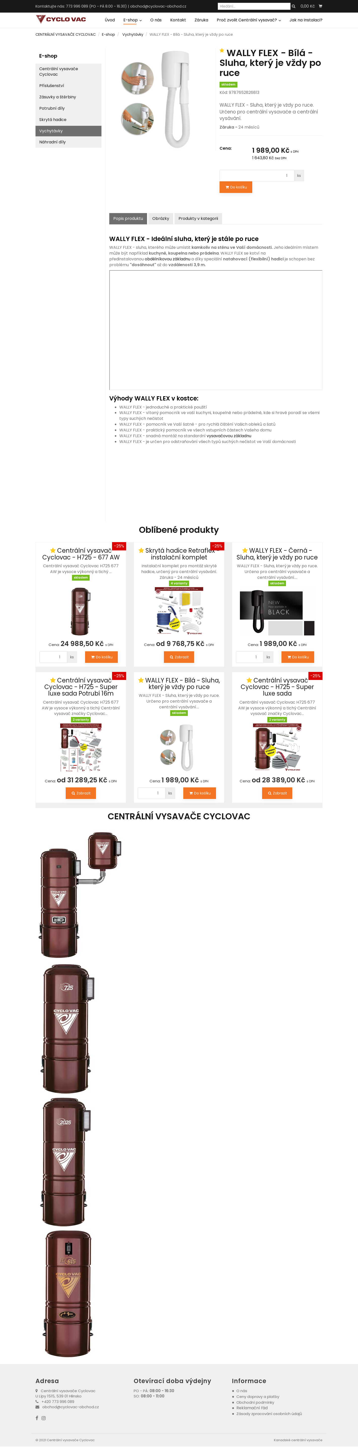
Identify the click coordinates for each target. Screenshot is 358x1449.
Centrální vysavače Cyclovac (58, 71)
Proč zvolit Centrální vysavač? (249, 20)
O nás (156, 20)
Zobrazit (179, 657)
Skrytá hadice (52, 120)
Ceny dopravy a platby (257, 1396)
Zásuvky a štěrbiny (57, 97)
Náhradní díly (52, 142)
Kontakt (178, 20)
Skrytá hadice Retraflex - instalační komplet (183, 553)
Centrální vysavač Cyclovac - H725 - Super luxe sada (277, 687)
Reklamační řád (252, 1408)
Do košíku (236, 187)
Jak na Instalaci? (306, 20)
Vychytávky (132, 34)
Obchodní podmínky (255, 1402)
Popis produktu (128, 218)
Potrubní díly (52, 108)
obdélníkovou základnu (167, 259)
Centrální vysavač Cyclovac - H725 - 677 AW (81, 553)
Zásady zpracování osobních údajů (269, 1413)
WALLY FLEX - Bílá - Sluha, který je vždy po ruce (182, 683)
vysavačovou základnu (228, 436)
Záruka (201, 20)
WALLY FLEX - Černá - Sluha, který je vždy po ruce (277, 553)
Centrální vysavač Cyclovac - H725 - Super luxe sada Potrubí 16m (81, 687)
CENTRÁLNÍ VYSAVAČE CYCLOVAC (65, 34)
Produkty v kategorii (198, 218)
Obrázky (160, 218)
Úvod (110, 20)
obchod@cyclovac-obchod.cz (158, 6)
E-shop (132, 20)
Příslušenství (51, 86)
